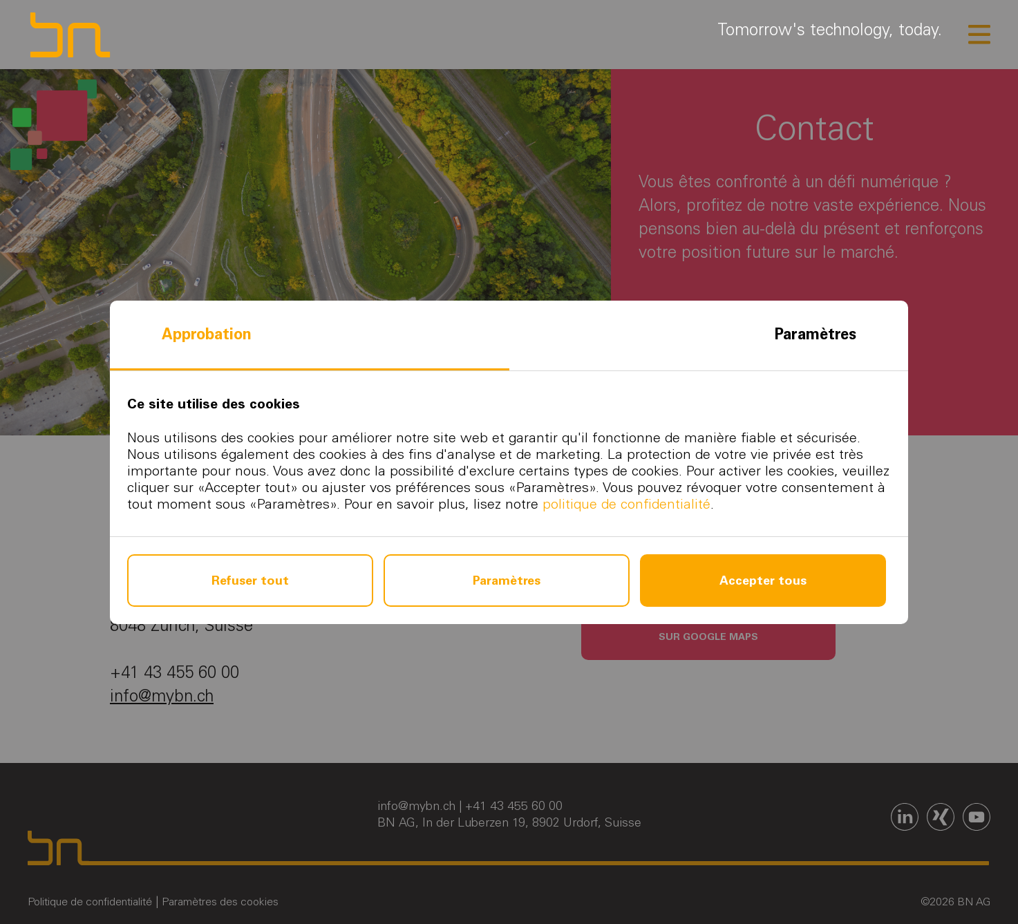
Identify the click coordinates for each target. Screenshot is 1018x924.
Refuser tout (250, 580)
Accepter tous (763, 580)
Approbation (207, 334)
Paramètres (815, 334)
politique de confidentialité (626, 504)
